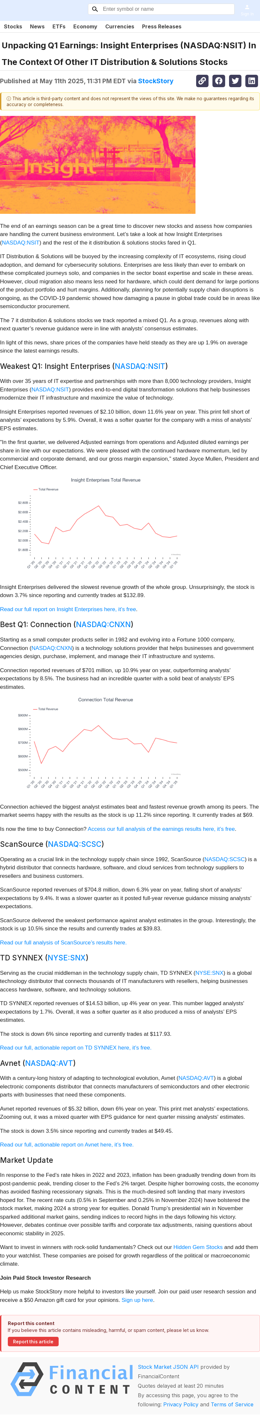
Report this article (33, 1341)
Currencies (119, 26)
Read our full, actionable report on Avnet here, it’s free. (67, 1145)
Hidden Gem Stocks (198, 1247)
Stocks (13, 26)
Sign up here (137, 1300)
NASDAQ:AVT (49, 1063)
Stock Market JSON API (168, 1367)
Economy (85, 26)
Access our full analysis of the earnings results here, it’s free (161, 829)
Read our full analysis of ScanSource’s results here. (63, 943)
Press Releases (161, 26)
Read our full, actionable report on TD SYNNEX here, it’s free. (76, 1048)
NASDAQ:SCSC (74, 844)
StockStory (156, 81)
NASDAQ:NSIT (20, 243)
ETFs (58, 26)
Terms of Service (232, 1404)
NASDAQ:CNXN (103, 624)
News (37, 26)
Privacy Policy (180, 1404)
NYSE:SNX (67, 957)
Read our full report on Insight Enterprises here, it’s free (68, 609)
